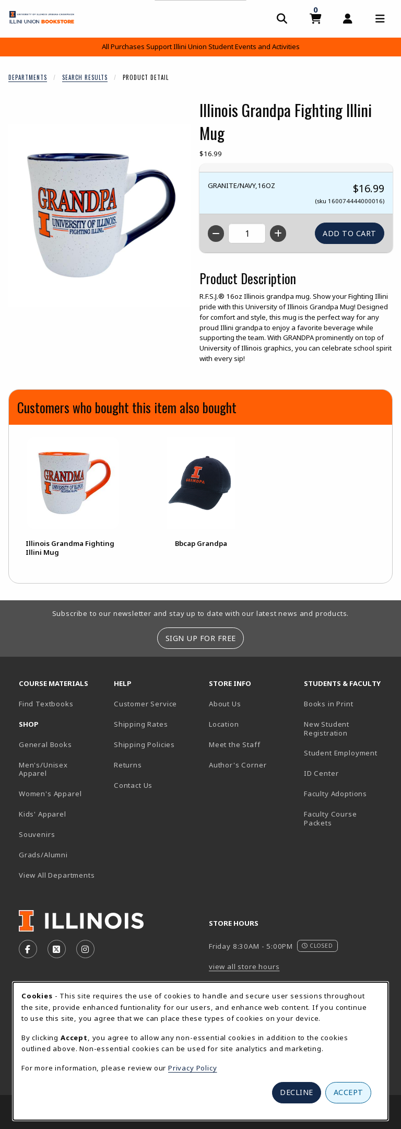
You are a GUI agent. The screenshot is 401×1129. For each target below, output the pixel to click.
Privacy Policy (192, 1068)
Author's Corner (237, 765)
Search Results (85, 77)
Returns (128, 765)
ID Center (347, 773)
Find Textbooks (46, 703)
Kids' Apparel (42, 814)
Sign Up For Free (201, 638)
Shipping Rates (141, 724)
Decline (296, 1092)
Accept (348, 1092)
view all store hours (244, 966)
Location (224, 724)
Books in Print (347, 703)
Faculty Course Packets (330, 818)
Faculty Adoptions (335, 793)
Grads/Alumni (43, 854)
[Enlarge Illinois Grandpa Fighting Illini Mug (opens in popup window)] (99, 215)
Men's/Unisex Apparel (43, 769)
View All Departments (57, 875)
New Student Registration (326, 728)
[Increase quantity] (278, 233)
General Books (45, 744)
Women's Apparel (50, 793)
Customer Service (145, 703)
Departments (27, 77)
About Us (225, 703)
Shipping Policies (144, 744)
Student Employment (347, 753)
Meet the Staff (235, 744)
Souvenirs (37, 834)
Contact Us (133, 785)
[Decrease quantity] (216, 233)
